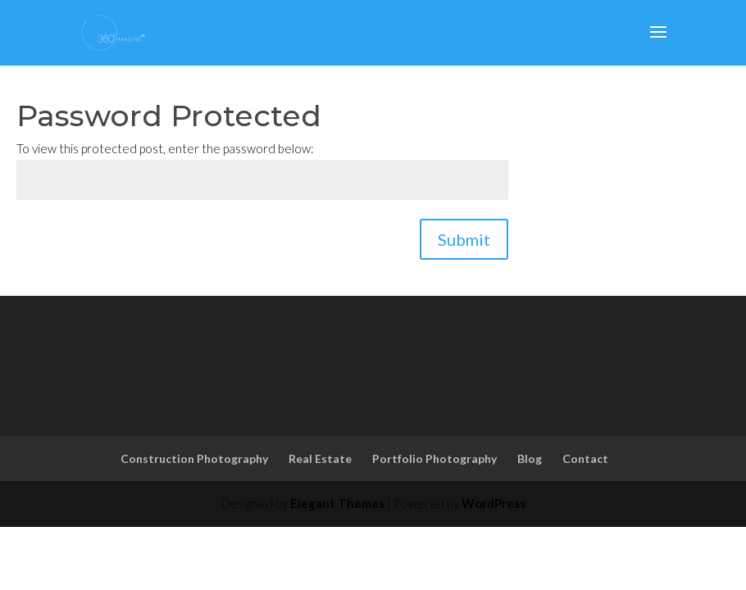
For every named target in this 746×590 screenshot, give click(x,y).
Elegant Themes (337, 503)
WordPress (493, 503)
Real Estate (320, 458)
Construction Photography (194, 458)
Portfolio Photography (434, 458)
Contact (585, 458)
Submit (464, 239)
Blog (529, 458)
